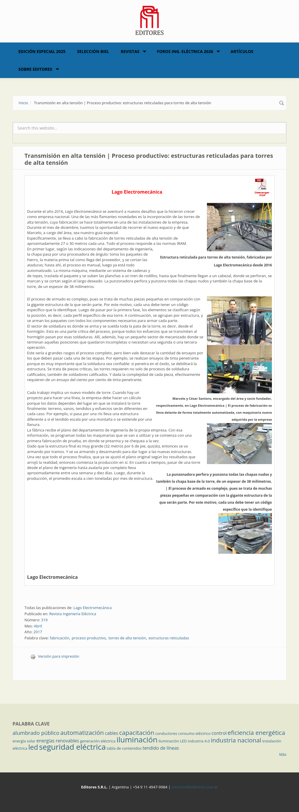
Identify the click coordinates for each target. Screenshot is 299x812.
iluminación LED (173, 741)
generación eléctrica (98, 741)
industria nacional (236, 740)
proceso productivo (89, 638)
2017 (38, 631)
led (33, 747)
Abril (38, 626)
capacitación (136, 732)
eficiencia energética (256, 732)
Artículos (242, 51)
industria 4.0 (199, 741)
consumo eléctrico (194, 733)
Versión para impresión (54, 656)
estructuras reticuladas (169, 638)
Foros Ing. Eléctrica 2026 (185, 51)
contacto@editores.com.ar (194, 787)
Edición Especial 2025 (42, 51)
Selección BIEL (93, 51)
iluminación (137, 739)
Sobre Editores (35, 69)
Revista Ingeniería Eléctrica (72, 613)
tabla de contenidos (124, 748)
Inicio (23, 102)
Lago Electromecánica (52, 577)
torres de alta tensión (127, 638)
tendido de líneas (161, 748)
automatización (82, 732)
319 (44, 619)
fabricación (59, 638)
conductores (166, 733)
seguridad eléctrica (72, 747)
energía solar (24, 741)
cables (111, 733)
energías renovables (57, 740)
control (219, 733)
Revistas (130, 51)
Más (282, 754)
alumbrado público (36, 732)
